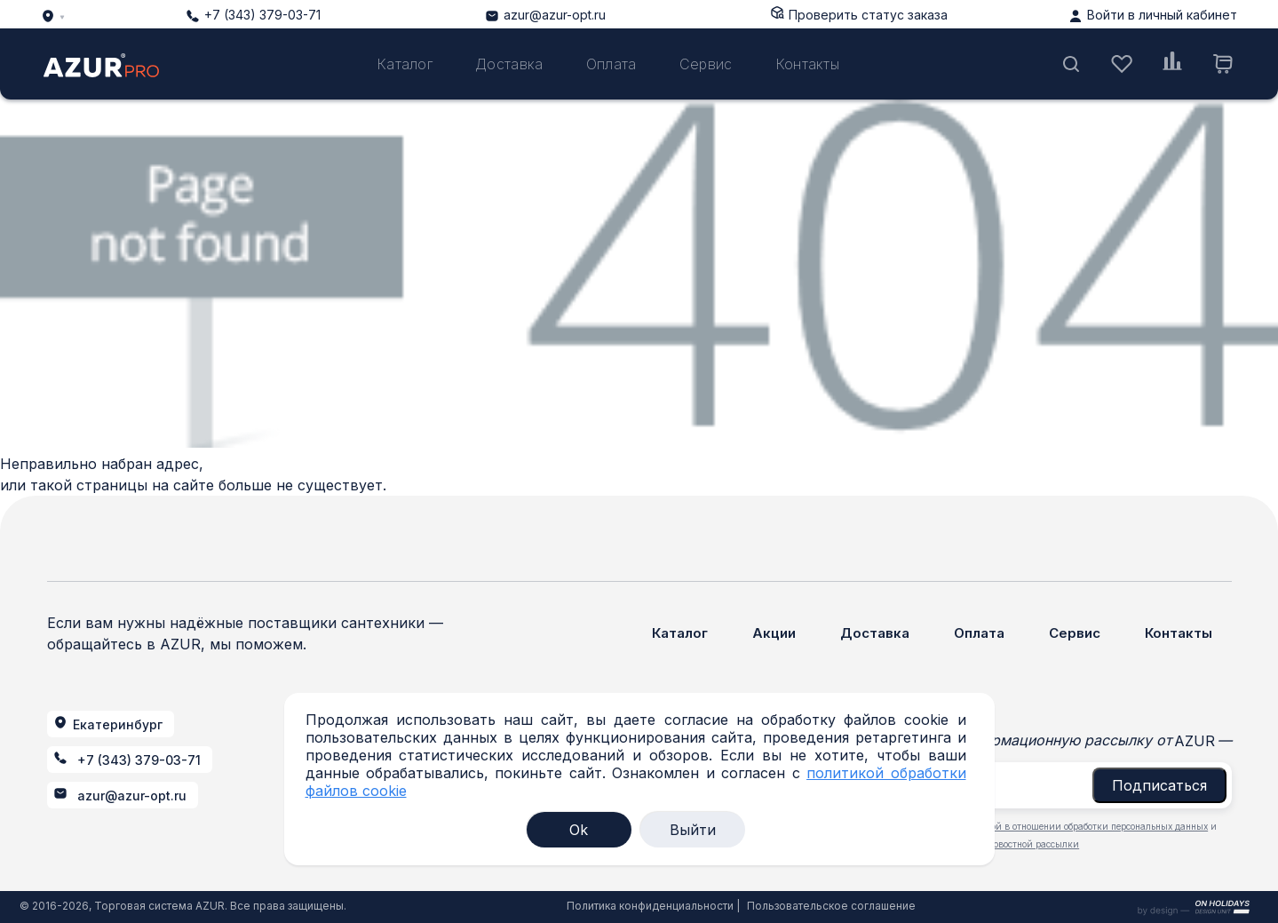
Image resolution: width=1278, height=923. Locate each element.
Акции (774, 633)
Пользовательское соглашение (831, 905)
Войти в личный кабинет (1162, 14)
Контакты (807, 64)
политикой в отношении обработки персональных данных (1081, 826)
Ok (578, 830)
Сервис (706, 64)
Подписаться (1159, 785)
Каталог (405, 64)
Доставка (509, 64)
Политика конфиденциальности (650, 905)
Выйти (693, 830)
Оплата (611, 64)
